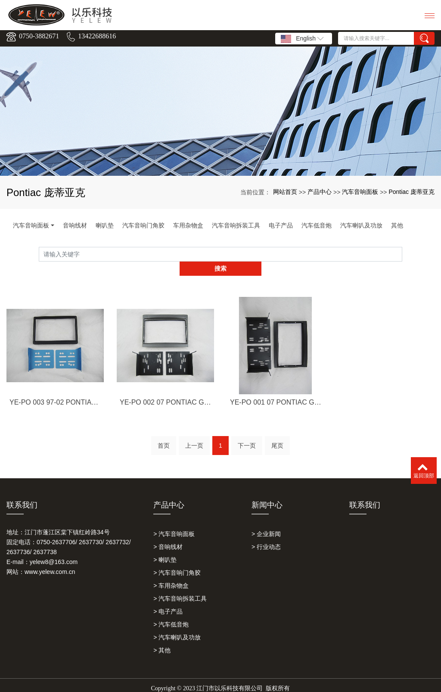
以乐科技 (201, 682)
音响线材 (75, 225)
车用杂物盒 (188, 225)
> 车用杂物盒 (171, 571)
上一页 (194, 434)
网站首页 (285, 191)
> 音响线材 (168, 532)
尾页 (277, 434)
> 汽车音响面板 (174, 519)
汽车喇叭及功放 (361, 225)
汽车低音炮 (316, 225)
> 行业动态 (266, 532)
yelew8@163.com (54, 547)
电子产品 (281, 225)
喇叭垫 (105, 225)
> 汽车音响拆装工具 (180, 584)
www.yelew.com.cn (50, 557)
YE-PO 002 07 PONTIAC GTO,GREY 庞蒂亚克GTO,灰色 (165, 417)
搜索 (402, 254)
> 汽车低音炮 (171, 610)
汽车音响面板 (360, 191)
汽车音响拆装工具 (236, 225)
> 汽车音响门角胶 (177, 558)
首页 (164, 434)
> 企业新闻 (266, 519)
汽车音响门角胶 (143, 225)
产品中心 (319, 191)
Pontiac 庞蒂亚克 (411, 191)
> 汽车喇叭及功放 (177, 623)
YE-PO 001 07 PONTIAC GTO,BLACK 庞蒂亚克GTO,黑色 (275, 417)
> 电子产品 (168, 597)
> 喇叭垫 (165, 545)
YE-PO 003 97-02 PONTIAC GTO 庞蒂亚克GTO (55, 417)
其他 (397, 225)
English (302, 39)
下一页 (247, 434)
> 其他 (162, 636)
